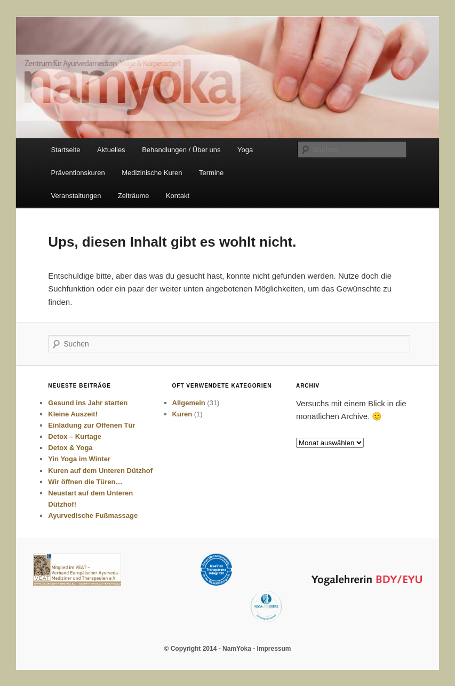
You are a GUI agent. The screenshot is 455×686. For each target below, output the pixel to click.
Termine (211, 173)
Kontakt (177, 196)
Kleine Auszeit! (73, 414)
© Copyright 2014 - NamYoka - (210, 648)
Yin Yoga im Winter (79, 459)
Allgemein (188, 403)
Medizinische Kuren (152, 173)
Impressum (274, 648)
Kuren (182, 414)
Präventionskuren (78, 173)
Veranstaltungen (76, 196)
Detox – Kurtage (74, 436)
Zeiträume (133, 196)
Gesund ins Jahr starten (87, 403)
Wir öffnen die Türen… (85, 482)
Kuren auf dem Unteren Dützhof (100, 471)
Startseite (65, 150)
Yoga (245, 150)
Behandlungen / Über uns (181, 150)
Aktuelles (111, 150)
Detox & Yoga (70, 448)
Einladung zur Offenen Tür (91, 425)
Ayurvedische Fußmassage (93, 515)
